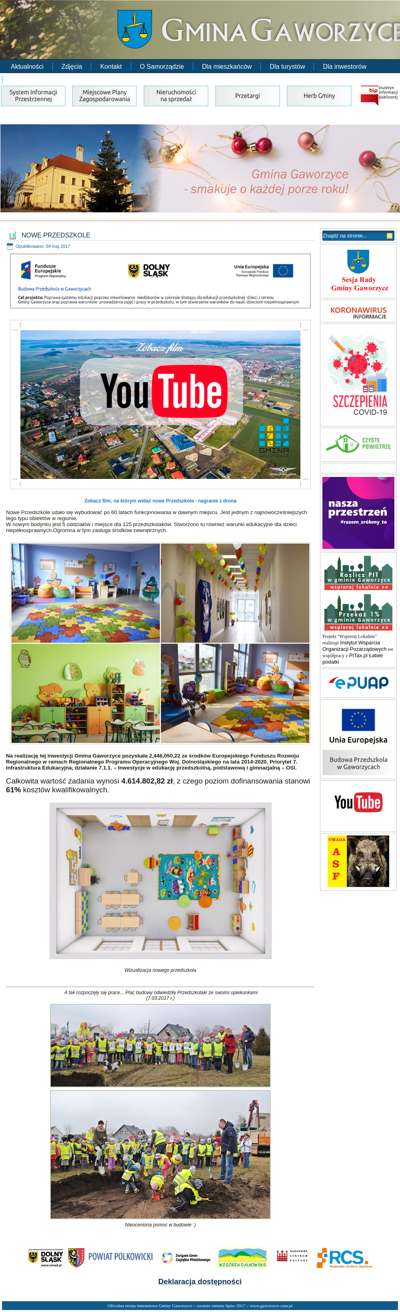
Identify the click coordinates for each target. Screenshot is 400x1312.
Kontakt (111, 66)
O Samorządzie (162, 66)
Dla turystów (287, 66)
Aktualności (27, 66)
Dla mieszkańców (227, 66)
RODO (20, 79)
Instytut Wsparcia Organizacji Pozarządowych (354, 646)
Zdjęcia (72, 66)
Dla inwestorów (344, 66)
